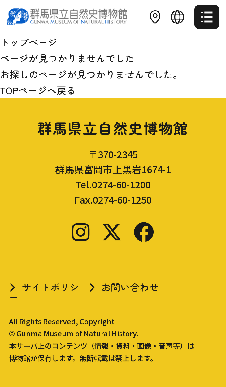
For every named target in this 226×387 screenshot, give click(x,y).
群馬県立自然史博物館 (113, 127)
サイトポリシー (44, 292)
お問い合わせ (130, 287)
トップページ (29, 42)
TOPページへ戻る (38, 90)
